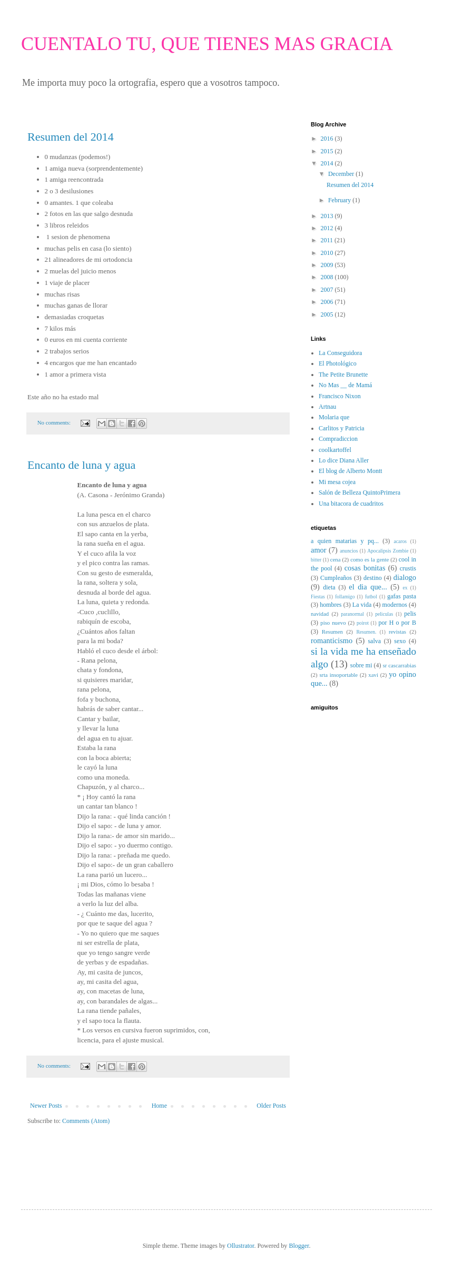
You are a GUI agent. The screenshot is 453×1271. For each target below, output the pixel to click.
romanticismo (331, 640)
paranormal (352, 614)
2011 (328, 240)
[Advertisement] (89, 1157)
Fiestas (318, 596)
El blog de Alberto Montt (350, 471)
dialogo (404, 577)
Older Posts (271, 1105)
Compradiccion (338, 438)
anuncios (349, 551)
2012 (328, 228)
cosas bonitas (365, 568)
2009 (328, 265)
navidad (320, 613)
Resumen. (366, 632)
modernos (394, 604)
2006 (328, 302)
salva (374, 641)
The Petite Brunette (343, 374)
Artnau (327, 406)
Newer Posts (46, 1105)
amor (319, 550)
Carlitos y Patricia (342, 428)
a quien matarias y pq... (345, 541)
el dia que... (368, 587)
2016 (328, 138)
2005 (328, 314)
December (342, 174)
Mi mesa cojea (337, 482)
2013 (328, 216)
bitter (316, 560)
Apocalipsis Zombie (387, 551)
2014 (328, 163)
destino (372, 578)
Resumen (332, 631)
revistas (397, 631)
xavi (373, 675)
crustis (408, 568)
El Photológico (338, 363)
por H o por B (397, 622)
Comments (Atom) (86, 1121)
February (340, 200)
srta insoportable (338, 675)
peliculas (384, 614)
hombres (330, 604)
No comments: (54, 422)
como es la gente (369, 559)
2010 (328, 253)
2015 (328, 151)
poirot (363, 623)
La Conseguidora (340, 353)
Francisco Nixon (340, 396)
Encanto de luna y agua (81, 464)
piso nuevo (333, 622)
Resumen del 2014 (70, 136)
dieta (329, 587)
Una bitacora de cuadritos (351, 503)
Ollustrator (240, 1245)
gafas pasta (401, 596)
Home (159, 1105)
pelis (410, 613)
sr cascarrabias (399, 665)
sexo (400, 641)
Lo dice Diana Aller (344, 460)
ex (405, 587)
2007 (328, 289)
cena (335, 559)
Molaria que (334, 417)
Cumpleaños (336, 578)
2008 (328, 277)
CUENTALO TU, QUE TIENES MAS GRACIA (207, 43)
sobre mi (361, 665)
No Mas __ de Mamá (345, 385)
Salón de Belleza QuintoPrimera (359, 492)
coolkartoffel (335, 450)
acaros (400, 541)
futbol (371, 596)
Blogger (299, 1245)
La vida (361, 604)
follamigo (344, 596)
